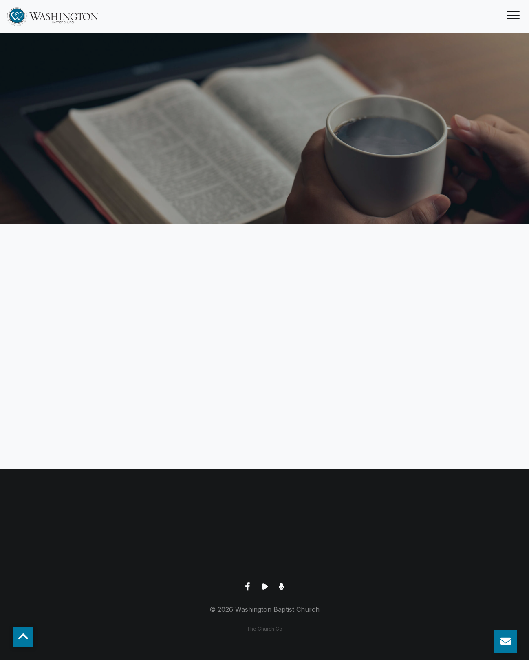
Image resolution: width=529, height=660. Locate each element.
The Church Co (264, 629)
